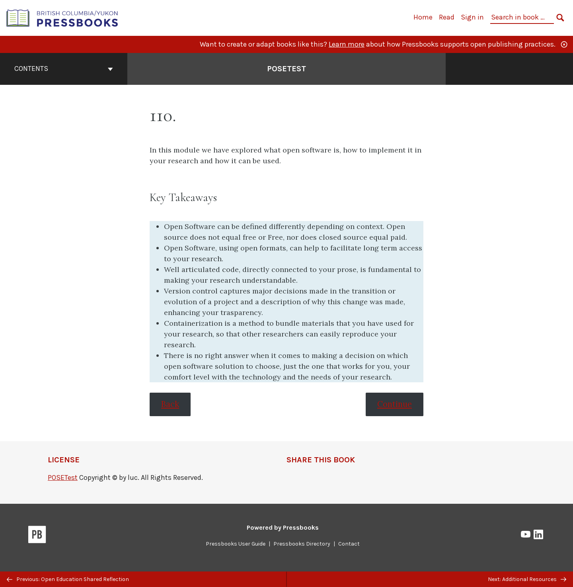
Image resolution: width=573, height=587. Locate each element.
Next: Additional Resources (527, 579)
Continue (394, 404)
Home (423, 17)
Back (170, 404)
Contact (349, 543)
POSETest (63, 477)
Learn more (346, 44)
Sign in (472, 17)
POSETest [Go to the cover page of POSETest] (286, 68)
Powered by (283, 527)
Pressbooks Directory (301, 543)
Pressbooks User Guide (235, 543)
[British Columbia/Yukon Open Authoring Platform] (62, 17)
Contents (63, 68)
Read (446, 17)
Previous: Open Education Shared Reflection (68, 579)
